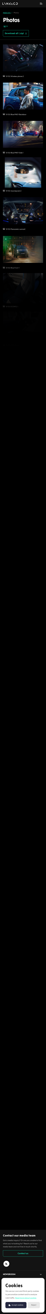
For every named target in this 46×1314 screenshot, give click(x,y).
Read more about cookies (25, 1298)
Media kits (7, 13)
